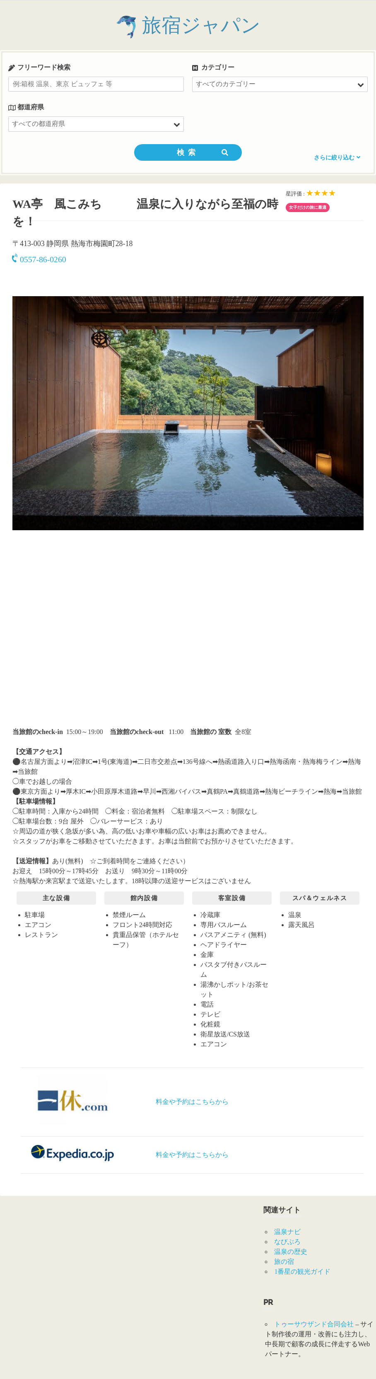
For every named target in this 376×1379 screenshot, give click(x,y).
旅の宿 (284, 1261)
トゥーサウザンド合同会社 (314, 1324)
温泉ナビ (287, 1231)
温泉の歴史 (290, 1251)
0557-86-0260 (39, 259)
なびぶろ (287, 1241)
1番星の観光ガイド (302, 1271)
